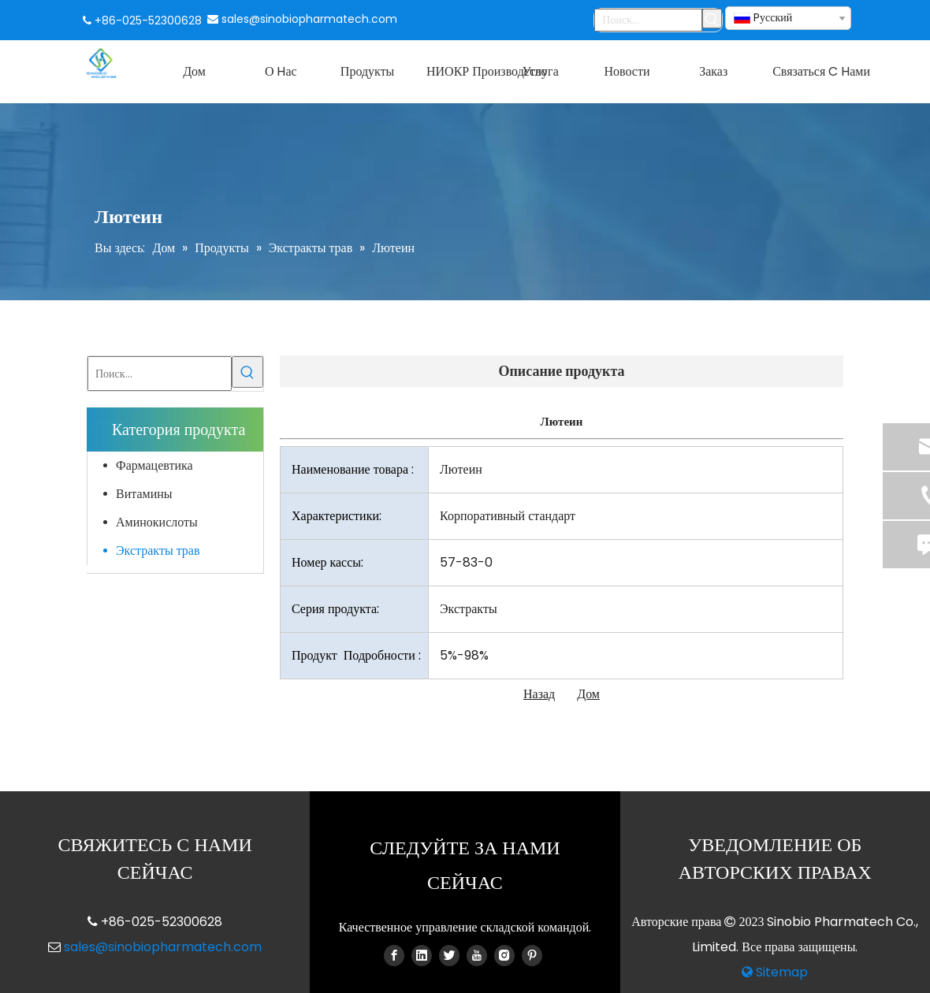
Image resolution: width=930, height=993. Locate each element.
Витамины (144, 494)
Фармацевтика (154, 465)
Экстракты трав (157, 550)
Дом (588, 694)
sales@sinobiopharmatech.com (309, 19)
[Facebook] (394, 955)
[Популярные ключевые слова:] (712, 18)
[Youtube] (477, 955)
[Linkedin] (421, 955)
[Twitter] (449, 955)
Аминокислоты (157, 522)
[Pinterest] (532, 955)
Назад (539, 694)
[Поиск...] (647, 20)
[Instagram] (504, 955)
